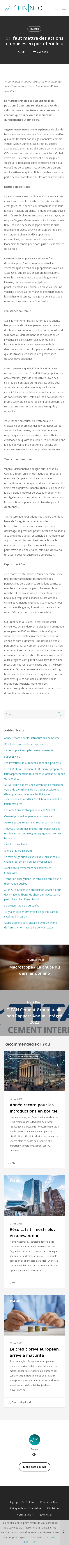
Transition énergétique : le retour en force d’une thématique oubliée (32, 881)
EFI (11, 1283)
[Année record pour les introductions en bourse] (34, 1109)
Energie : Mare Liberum (18, 850)
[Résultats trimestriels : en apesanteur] (34, 1231)
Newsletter (45, 1514)
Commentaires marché (24, 1056)
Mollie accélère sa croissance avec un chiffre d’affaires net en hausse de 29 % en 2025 (30, 925)
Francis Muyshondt (19, 1402)
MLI (11, 1163)
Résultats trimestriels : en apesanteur (26, 744)
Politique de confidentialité (25, 1508)
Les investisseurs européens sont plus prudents (32, 763)
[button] (64, 8)
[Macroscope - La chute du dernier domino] (34, 967)
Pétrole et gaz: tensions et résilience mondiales (32, 822)
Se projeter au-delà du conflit (21, 905)
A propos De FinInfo (22, 1502)
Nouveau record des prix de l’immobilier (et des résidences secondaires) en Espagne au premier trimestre (32, 833)
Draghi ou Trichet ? (15, 844)
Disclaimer (53, 1508)
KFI (23, 52)
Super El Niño (12, 756)
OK (34, 1542)
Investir (34, 29)
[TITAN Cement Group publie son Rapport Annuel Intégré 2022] (34, 1013)
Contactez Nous (49, 1502)
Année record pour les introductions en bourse (32, 738)
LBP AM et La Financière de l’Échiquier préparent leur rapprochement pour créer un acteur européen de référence (34, 773)
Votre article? (25, 1514)
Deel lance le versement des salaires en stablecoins (27, 870)
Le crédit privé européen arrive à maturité (29, 750)
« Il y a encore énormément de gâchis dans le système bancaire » (31, 914)
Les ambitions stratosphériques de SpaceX (29, 810)
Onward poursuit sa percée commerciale (28, 816)
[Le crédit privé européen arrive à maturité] (34, 1351)
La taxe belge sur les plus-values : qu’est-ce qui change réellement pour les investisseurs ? (32, 859)
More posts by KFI (34, 1467)
